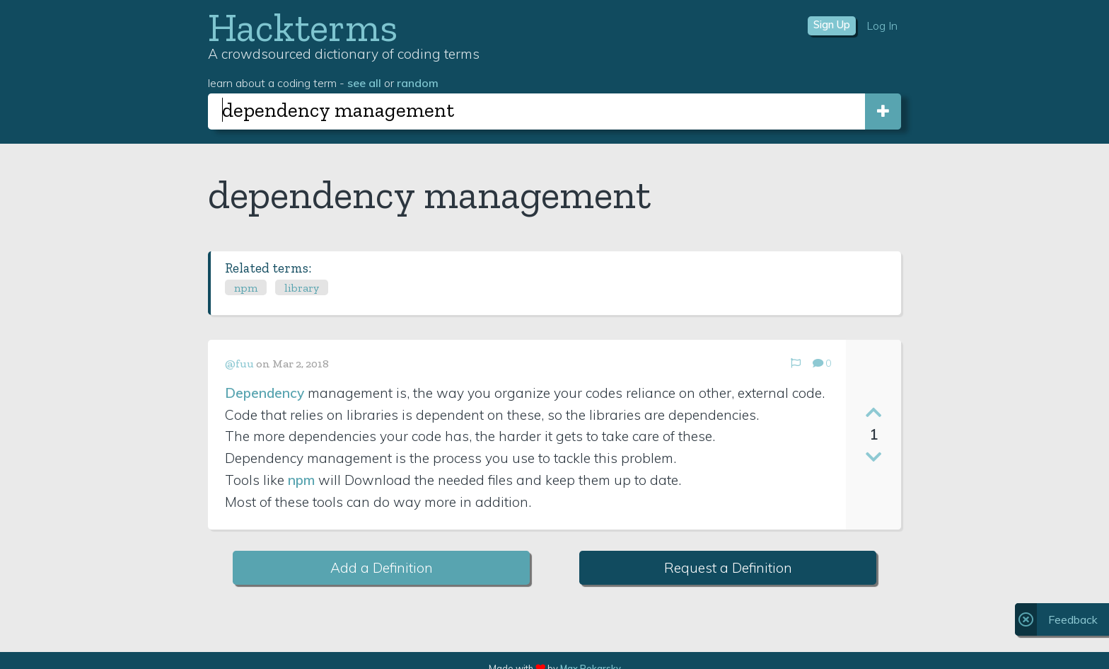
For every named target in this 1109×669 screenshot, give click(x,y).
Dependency (264, 392)
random (418, 83)
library (301, 288)
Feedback (1073, 619)
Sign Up (831, 24)
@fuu (239, 363)
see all (364, 83)
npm (245, 288)
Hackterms (302, 27)
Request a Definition (728, 567)
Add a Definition (381, 567)
